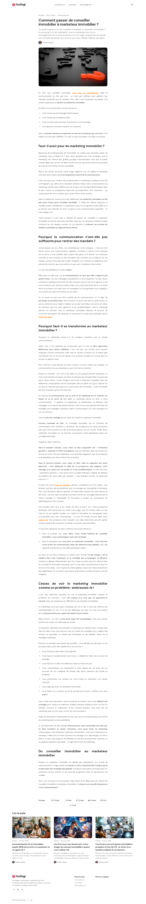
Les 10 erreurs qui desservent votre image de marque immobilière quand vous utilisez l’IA (72, 847)
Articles (41, 15)
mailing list (43, 520)
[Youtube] (22, 889)
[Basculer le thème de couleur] (30, 900)
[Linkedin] (18, 889)
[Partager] (55, 800)
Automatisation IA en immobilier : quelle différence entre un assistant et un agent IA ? (31, 847)
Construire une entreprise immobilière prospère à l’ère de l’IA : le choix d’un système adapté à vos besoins (114, 847)
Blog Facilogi (21, 900)
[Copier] (73, 805)
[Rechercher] (132, 4)
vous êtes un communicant (85, 93)
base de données (62, 485)
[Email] (103, 800)
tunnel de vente (45, 317)
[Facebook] (14, 889)
